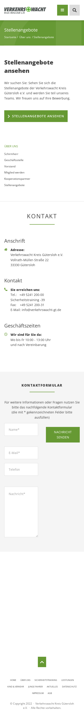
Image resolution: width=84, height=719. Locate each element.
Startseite (10, 37)
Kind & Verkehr (15, 686)
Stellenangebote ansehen (38, 116)
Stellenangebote (14, 185)
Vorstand (9, 166)
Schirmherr (11, 154)
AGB (50, 693)
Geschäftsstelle (14, 160)
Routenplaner (42, 637)
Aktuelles (52, 686)
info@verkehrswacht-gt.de (41, 310)
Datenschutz (69, 686)
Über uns (25, 680)
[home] (25, 10)
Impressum (38, 693)
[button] (62, 10)
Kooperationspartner (17, 179)
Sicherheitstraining (45, 680)
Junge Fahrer (35, 686)
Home (13, 680)
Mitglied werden (14, 172)
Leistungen (67, 680)
